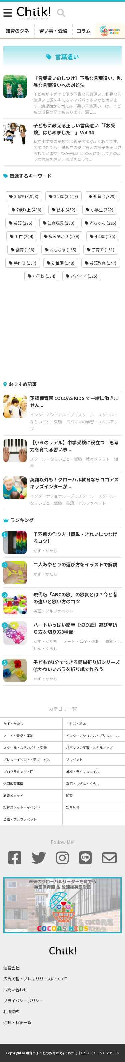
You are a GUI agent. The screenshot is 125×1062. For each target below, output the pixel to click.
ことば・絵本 (76, 723)
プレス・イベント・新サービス (26, 759)
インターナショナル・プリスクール (62, 414)
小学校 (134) (41, 276)
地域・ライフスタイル (82, 771)
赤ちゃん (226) (100, 223)
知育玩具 (72, 807)
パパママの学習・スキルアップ (89, 747)
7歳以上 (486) (26, 209)
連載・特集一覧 (17, 1022)
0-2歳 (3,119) (63, 196)
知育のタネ (17, 30)
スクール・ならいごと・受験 (56, 459)
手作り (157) (22, 263)
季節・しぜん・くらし (82, 783)
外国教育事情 (13, 783)
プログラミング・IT (18, 771)
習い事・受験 (53, 30)
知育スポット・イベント (21, 807)
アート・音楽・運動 (81, 641)
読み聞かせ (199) (61, 236)
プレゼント (74, 759)
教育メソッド (98, 459)
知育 (69, 795)
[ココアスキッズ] (110, 30)
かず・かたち (45, 550)
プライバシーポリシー (23, 1000)
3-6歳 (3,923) (23, 196)
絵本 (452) (63, 209)
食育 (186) (22, 249)
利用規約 (11, 1011)
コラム (84, 30)
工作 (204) (21, 236)
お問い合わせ (15, 989)
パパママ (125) (81, 276)
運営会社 (11, 967)
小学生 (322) (99, 209)
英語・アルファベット (86, 503)
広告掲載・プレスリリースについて (35, 978)
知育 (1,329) (102, 196)
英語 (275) (20, 223)
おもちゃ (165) (60, 249)
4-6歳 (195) (102, 236)
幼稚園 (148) (60, 263)
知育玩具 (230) (58, 223)
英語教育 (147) (100, 263)
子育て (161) (100, 249)
